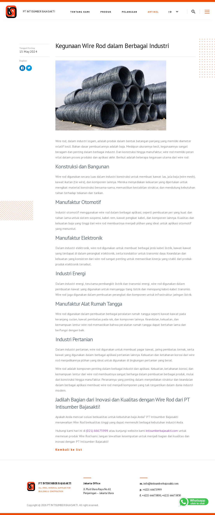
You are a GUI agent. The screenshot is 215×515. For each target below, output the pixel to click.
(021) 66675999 (97, 431)
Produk (106, 11)
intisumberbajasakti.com (162, 431)
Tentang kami (80, 11)
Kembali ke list (68, 449)
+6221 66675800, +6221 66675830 (160, 495)
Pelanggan (129, 11)
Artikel (153, 11)
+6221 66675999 (151, 489)
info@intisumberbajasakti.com (159, 483)
